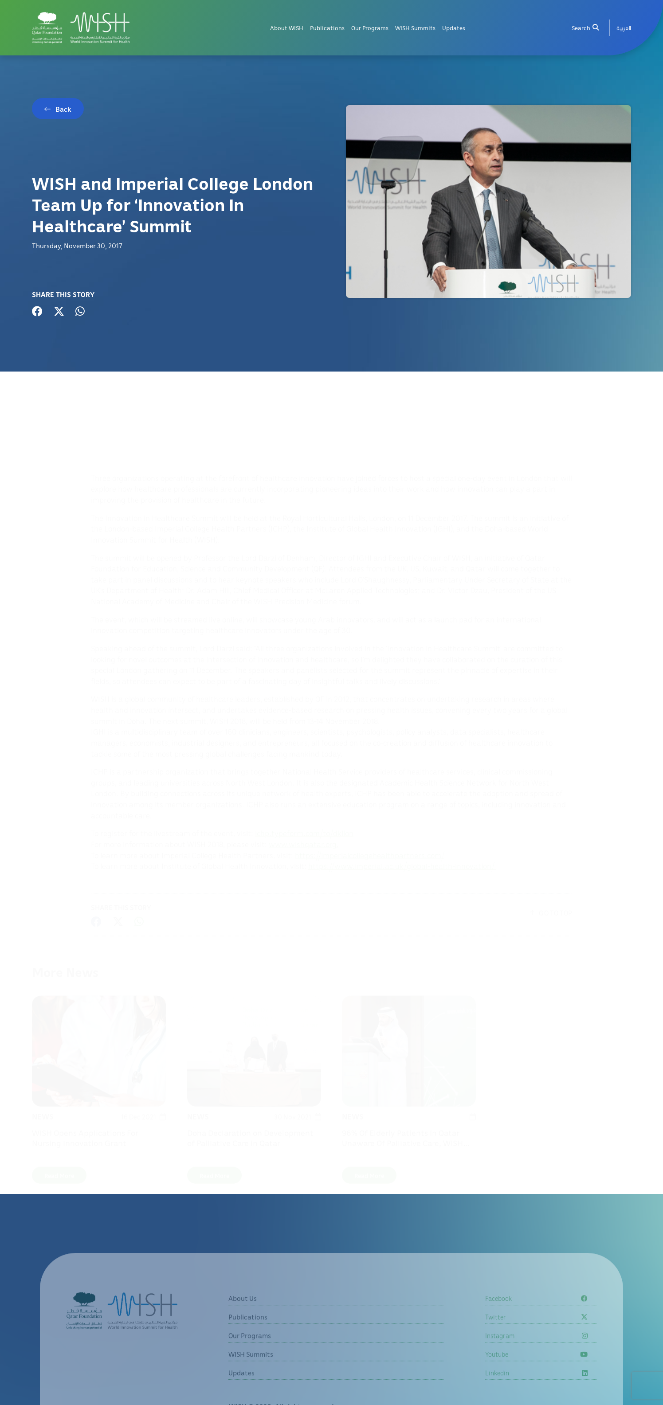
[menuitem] (623, 27)
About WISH (286, 27)
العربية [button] (623, 27)
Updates (453, 27)
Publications (327, 27)
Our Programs (369, 27)
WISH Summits (415, 27)
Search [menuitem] (585, 27)
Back (63, 109)
